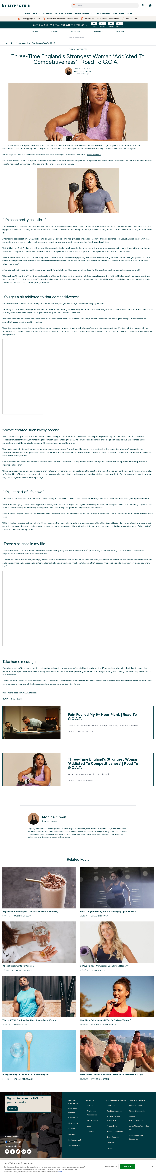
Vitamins (90, 1131)
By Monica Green (82, 71)
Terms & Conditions (115, 1131)
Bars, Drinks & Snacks (63, 13)
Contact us (73, 1118)
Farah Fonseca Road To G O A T (43, 43)
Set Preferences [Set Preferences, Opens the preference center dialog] (111, 1166)
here (60, 1171)
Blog (12, 43)
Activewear (47, 13)
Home (7, 43)
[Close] (152, 1166)
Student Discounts (137, 1111)
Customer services (72, 1110)
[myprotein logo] (16, 5)
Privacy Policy (112, 1126)
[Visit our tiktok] (18, 1151)
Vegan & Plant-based (83, 13)
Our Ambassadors (23, 43)
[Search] (74, 5)
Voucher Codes (135, 1105)
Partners (110, 1143)
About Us (111, 1105)
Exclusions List (74, 1140)
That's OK (127, 1166)
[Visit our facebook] (12, 1151)
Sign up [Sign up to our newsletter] (12, 1108)
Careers (110, 1148)
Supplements (98, 32)
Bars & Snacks (92, 1120)
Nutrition (36, 13)
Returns (71, 1129)
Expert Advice (118, 13)
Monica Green (86, 780)
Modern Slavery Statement (113, 1118)
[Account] (143, 5)
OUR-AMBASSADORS (78, 49)
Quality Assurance (114, 1111)
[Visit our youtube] (23, 1151)
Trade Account (113, 1137)
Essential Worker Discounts (136, 1137)
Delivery (71, 1134)
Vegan (89, 1126)
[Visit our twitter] (29, 1151)
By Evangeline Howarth (103, 1024)
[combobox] (105, 5)
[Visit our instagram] (7, 1151)
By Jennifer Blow (22, 916)
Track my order (74, 1145)
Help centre (73, 1123)
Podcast (120, 32)
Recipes (35, 32)
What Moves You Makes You (139, 1128)
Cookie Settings (12, 1136)
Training (54, 32)
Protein (27, 13)
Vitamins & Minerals (102, 13)
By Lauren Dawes (99, 916)
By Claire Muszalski (22, 970)
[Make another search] (78, 38)
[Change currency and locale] (31, 1141)
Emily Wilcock (86, 731)
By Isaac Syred (21, 1024)
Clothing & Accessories (92, 1113)
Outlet (130, 13)
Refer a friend (136, 1119)
